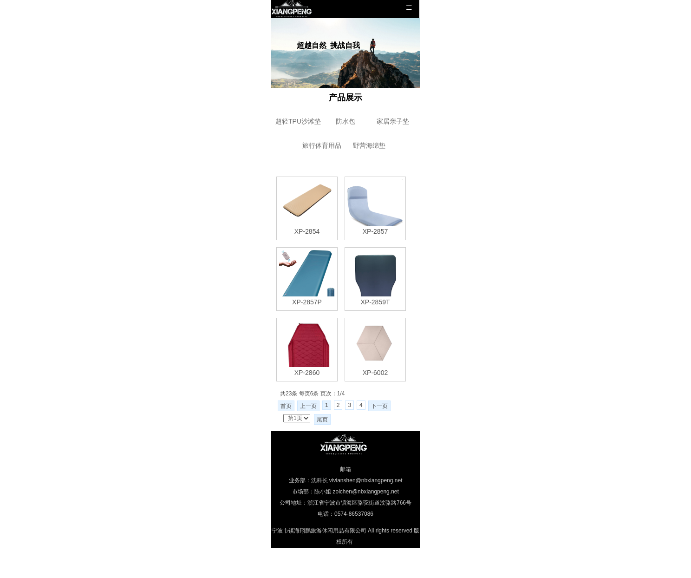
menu (409, 8)
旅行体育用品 (321, 145)
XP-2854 (306, 231)
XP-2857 (375, 231)
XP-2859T (375, 302)
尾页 (322, 419)
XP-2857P (307, 302)
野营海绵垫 (369, 145)
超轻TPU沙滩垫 (298, 121)
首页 (286, 406)
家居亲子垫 (393, 121)
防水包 (345, 121)
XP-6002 (375, 372)
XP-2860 (306, 372)
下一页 (379, 406)
